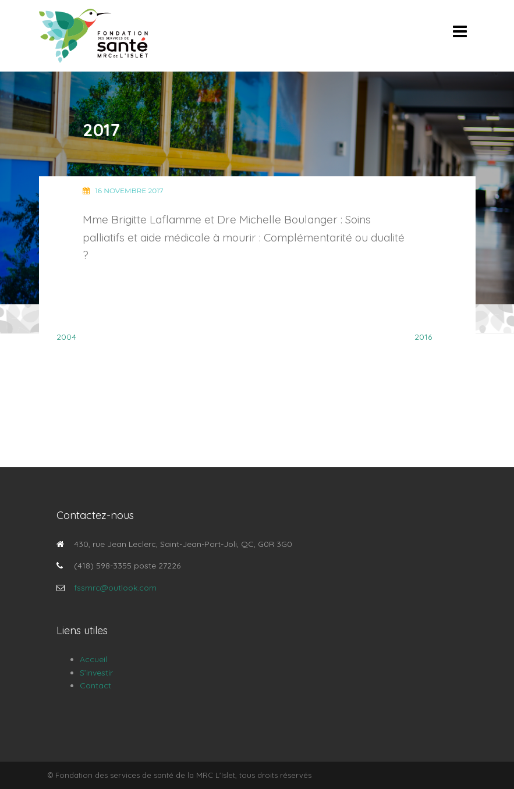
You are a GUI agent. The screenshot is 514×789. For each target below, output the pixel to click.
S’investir (96, 672)
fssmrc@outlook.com (115, 587)
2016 (423, 337)
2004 (66, 337)
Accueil (93, 659)
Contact (95, 685)
